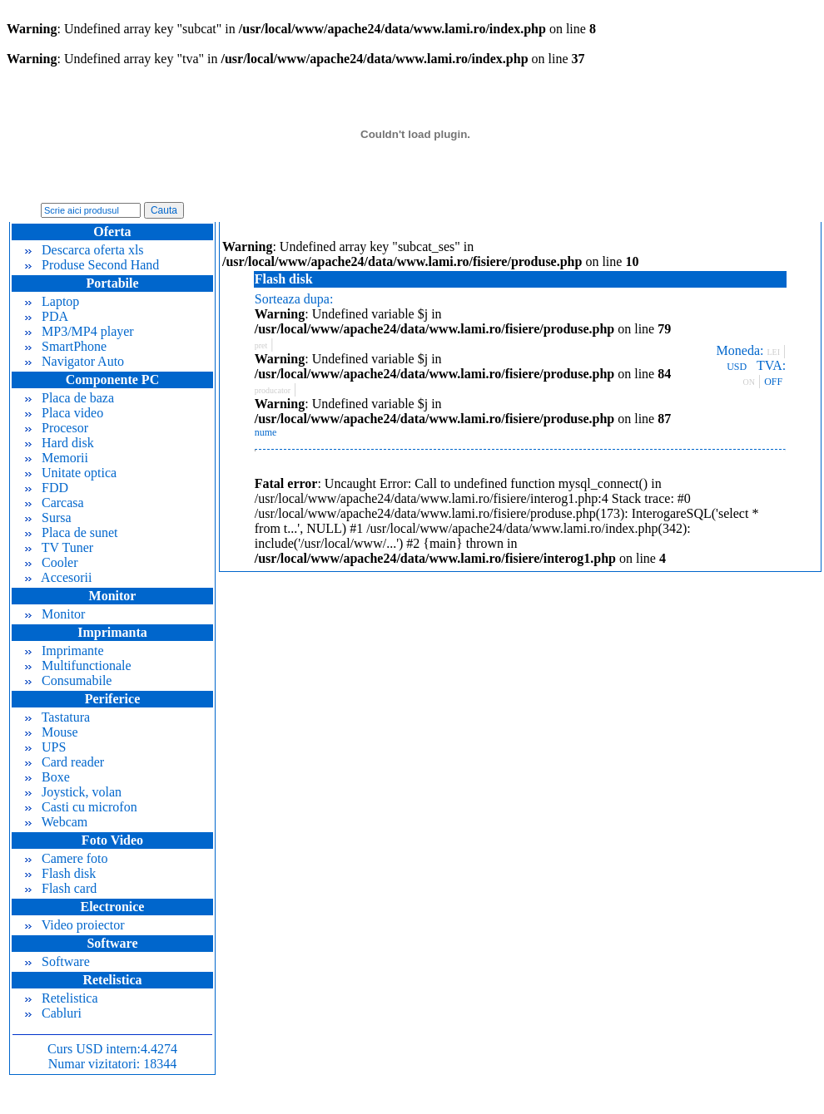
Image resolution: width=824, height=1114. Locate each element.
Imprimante (64, 650)
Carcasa (54, 502)
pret (261, 345)
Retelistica (61, 998)
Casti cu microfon (81, 807)
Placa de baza (69, 398)
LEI (773, 352)
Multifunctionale (78, 665)
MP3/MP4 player (79, 331)
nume (266, 432)
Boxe (47, 777)
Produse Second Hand (92, 265)
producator (272, 390)
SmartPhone (66, 346)
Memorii (56, 458)
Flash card (61, 888)
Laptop (52, 301)
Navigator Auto (74, 361)
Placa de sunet (71, 532)
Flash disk (60, 873)
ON (749, 382)
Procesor (56, 428)
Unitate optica (71, 473)
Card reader (64, 762)
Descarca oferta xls (84, 250)
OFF (773, 381)
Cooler (51, 562)
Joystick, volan (73, 792)
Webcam (56, 822)
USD (737, 366)
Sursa (48, 517)
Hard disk (59, 443)
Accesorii (58, 577)
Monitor (55, 614)
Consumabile (68, 680)
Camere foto (66, 858)
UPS (45, 747)
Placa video (64, 413)
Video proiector (75, 925)
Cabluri (53, 1013)
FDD (46, 488)
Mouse (51, 732)
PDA (46, 316)
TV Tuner (59, 547)
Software (57, 961)
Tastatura (57, 717)
